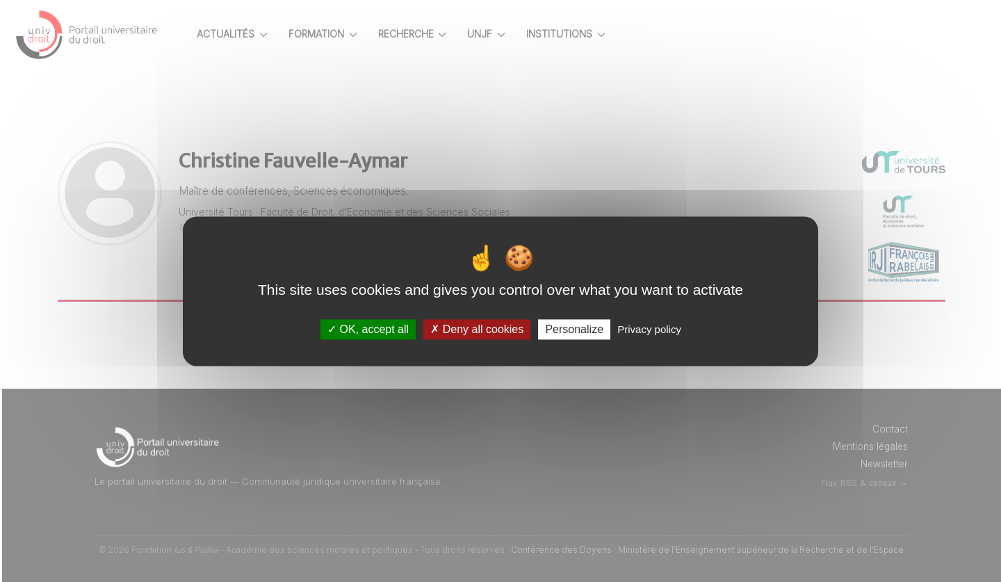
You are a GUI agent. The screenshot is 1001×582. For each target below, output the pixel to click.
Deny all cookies (476, 329)
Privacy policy (649, 329)
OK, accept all (368, 329)
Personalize (574, 329)
